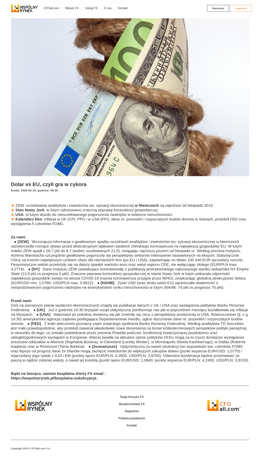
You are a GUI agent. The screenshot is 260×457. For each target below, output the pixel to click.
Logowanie (241, 8)
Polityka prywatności (132, 418)
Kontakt (132, 425)
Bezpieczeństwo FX (132, 404)
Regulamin (132, 411)
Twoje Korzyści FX (132, 396)
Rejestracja (218, 8)
